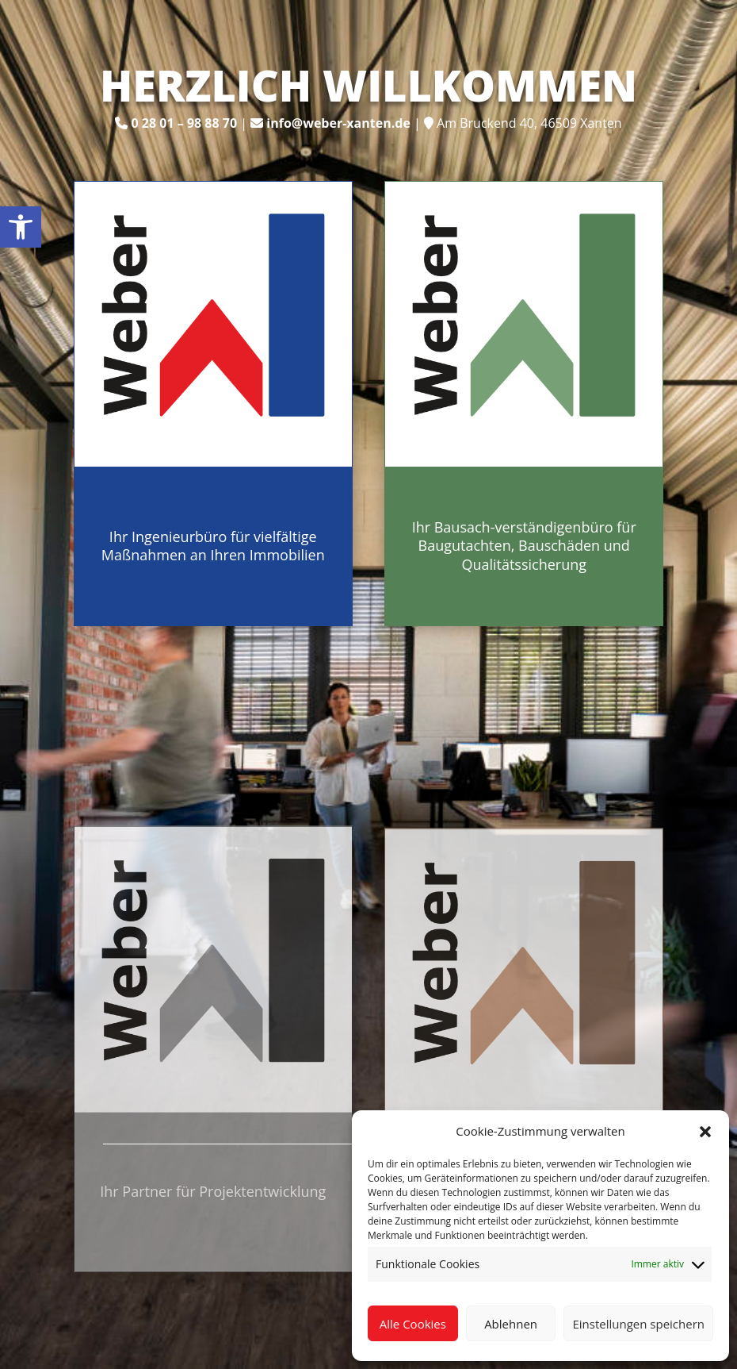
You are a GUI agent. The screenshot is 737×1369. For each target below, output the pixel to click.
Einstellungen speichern (638, 1324)
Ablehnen (510, 1324)
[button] (705, 1132)
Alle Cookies (413, 1324)
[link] (20, 227)
